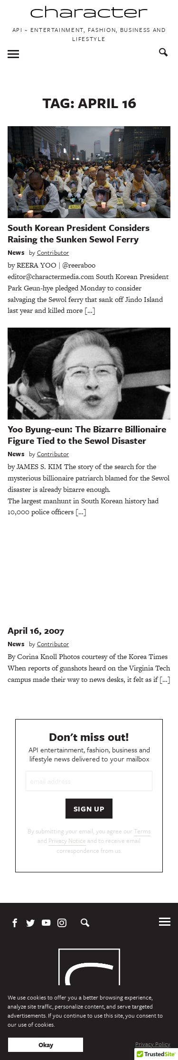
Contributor (53, 252)
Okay (45, 1045)
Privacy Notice (67, 840)
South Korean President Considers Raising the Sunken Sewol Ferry (79, 233)
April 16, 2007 (36, 630)
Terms (142, 831)
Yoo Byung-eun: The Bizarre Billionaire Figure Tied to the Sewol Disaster (87, 434)
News (16, 252)
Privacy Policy (152, 1044)
